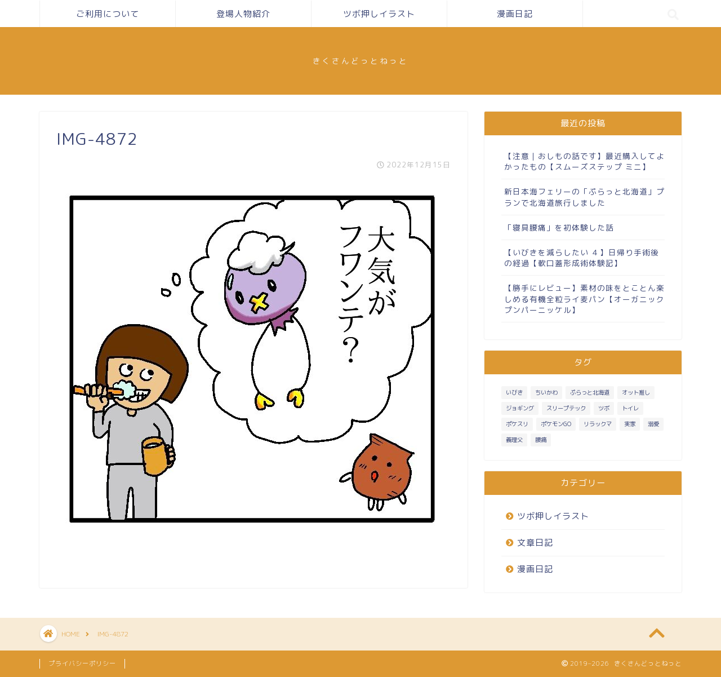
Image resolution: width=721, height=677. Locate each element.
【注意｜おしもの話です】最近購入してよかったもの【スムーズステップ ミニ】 (584, 161)
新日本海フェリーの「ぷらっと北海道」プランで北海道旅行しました (584, 196)
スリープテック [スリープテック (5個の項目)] (566, 408)
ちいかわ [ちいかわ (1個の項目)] (546, 392)
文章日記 (535, 542)
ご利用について (107, 13)
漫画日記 (515, 13)
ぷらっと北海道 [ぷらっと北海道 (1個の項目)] (589, 392)
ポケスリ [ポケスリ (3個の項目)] (517, 424)
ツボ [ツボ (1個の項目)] (603, 408)
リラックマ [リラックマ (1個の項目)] (598, 424)
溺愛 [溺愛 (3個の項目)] (653, 424)
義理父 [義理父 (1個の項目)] (514, 440)
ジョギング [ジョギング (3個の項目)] (520, 408)
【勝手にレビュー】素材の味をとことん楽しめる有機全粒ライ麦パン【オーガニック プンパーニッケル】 (584, 298)
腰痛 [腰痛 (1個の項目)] (540, 440)
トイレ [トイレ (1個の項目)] (630, 408)
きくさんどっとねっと (360, 60)
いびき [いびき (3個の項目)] (514, 392)
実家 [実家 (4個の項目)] (629, 424)
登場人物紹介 (243, 13)
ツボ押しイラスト (379, 13)
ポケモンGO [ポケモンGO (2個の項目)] (556, 424)
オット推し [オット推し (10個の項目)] (636, 392)
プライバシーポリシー (82, 663)
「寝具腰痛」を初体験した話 (559, 227)
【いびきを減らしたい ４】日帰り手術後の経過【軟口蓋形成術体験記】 (581, 257)
